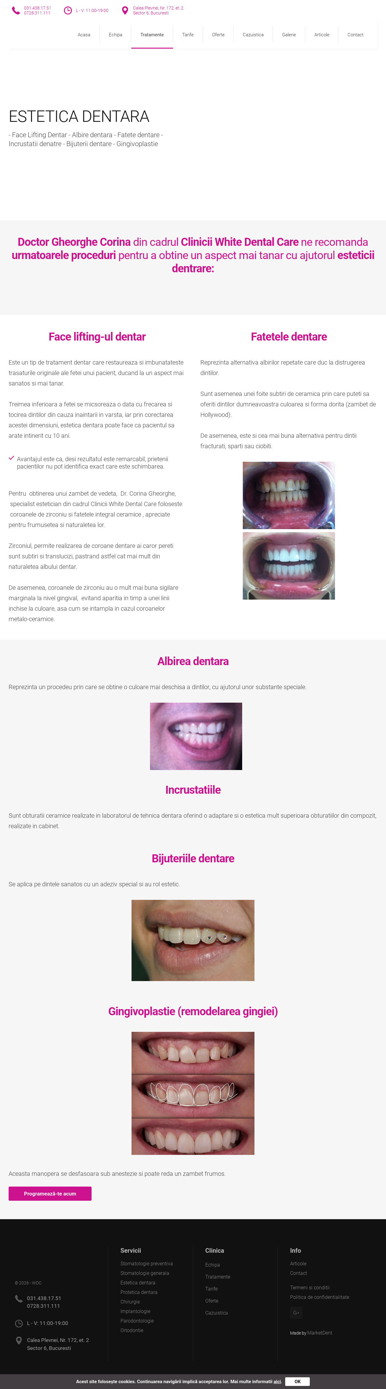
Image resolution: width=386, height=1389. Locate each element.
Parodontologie (137, 1321)
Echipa (115, 35)
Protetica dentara (139, 1292)
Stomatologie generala (144, 1273)
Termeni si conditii (310, 1288)
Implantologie (135, 1311)
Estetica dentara (138, 1283)
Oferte (218, 35)
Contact (356, 35)
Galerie (289, 35)
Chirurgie (130, 1302)
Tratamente (152, 35)
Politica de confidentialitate (319, 1297)
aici (277, 1381)
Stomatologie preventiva (146, 1264)
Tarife (188, 35)
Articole (321, 35)
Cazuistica (253, 35)
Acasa (84, 35)
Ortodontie (131, 1330)
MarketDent (319, 1333)
